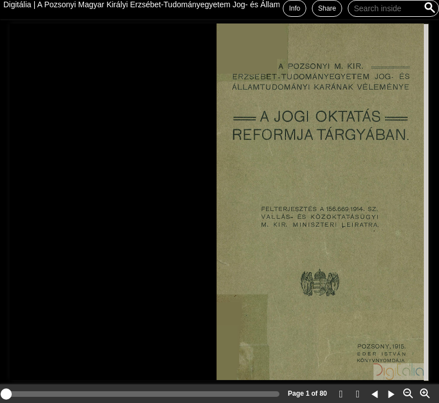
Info (294, 8)
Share (327, 8)
